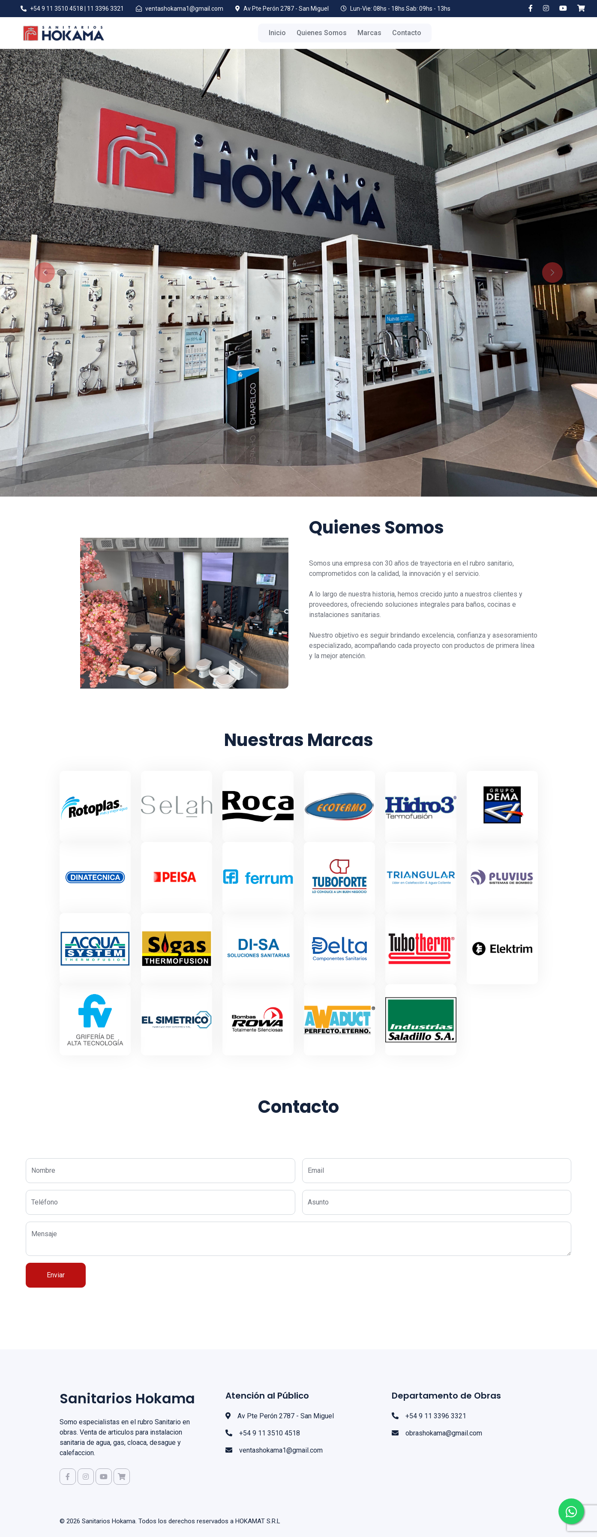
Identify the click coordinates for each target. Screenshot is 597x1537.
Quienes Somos (322, 33)
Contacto (406, 33)
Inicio (277, 33)
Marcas (369, 33)
